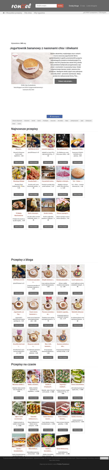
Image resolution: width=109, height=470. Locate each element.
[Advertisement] (54, 29)
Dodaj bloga (74, 6)
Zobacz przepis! (19, 162)
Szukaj (60, 6)
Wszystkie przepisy (14, 13)
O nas (82, 6)
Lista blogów (91, 6)
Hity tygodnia (39, 13)
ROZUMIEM (104, 458)
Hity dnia (28, 13)
